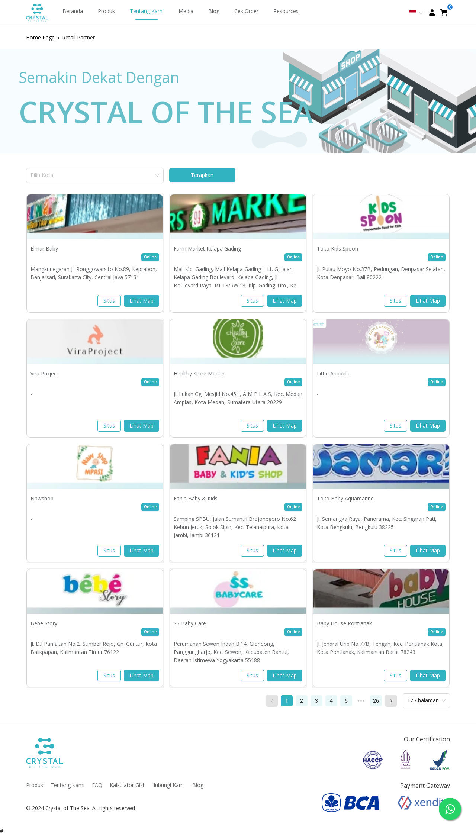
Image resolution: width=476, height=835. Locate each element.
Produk (106, 10)
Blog (213, 10)
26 (376, 701)
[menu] (196, 13)
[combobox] (92, 174)
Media (185, 10)
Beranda (72, 10)
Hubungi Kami (168, 785)
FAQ (97, 785)
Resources (286, 10)
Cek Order (246, 10)
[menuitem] (72, 13)
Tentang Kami (147, 10)
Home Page (40, 37)
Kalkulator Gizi (127, 785)
